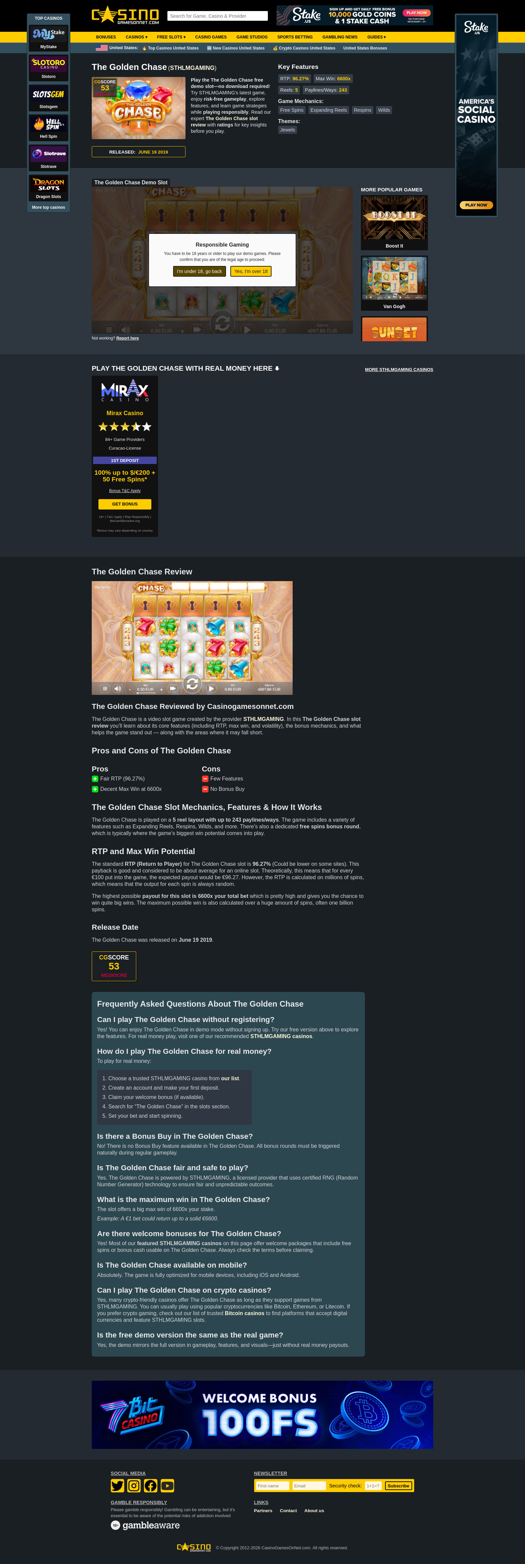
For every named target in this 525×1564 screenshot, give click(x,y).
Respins (362, 110)
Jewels (287, 129)
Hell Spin (48, 136)
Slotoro (49, 76)
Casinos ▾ (136, 37)
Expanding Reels (328, 110)
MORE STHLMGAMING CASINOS (399, 369)
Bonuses (106, 37)
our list (230, 1078)
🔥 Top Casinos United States (170, 48)
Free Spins (292, 110)
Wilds (384, 110)
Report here (127, 338)
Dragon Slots (48, 196)
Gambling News (340, 37)
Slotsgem (49, 106)
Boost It (394, 246)
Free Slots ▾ (171, 37)
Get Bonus (125, 504)
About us (314, 1510)
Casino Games (211, 37)
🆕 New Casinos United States (236, 48)
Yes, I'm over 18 (251, 271)
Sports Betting (294, 37)
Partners (263, 1510)
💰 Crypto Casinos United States (304, 48)
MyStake (49, 46)
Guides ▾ (376, 37)
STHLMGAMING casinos (281, 1036)
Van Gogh (394, 306)
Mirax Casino (124, 413)
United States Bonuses (365, 48)
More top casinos (48, 207)
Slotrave (48, 166)
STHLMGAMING (192, 68)
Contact (288, 1510)
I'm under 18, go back (199, 271)
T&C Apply (114, 517)
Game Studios (252, 37)
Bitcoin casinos (245, 1313)
